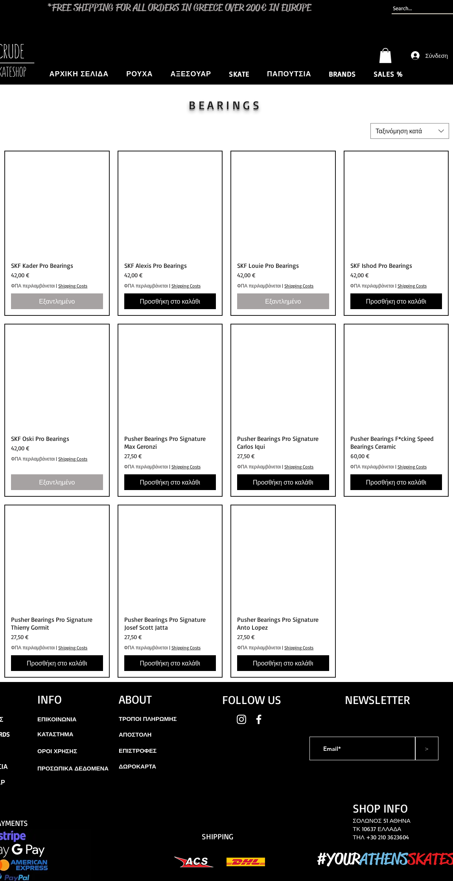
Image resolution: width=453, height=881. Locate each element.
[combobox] (409, 131)
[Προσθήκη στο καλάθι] (170, 301)
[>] (426, 748)
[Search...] (419, 8)
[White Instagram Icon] (241, 719)
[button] (385, 55)
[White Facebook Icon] (258, 719)
